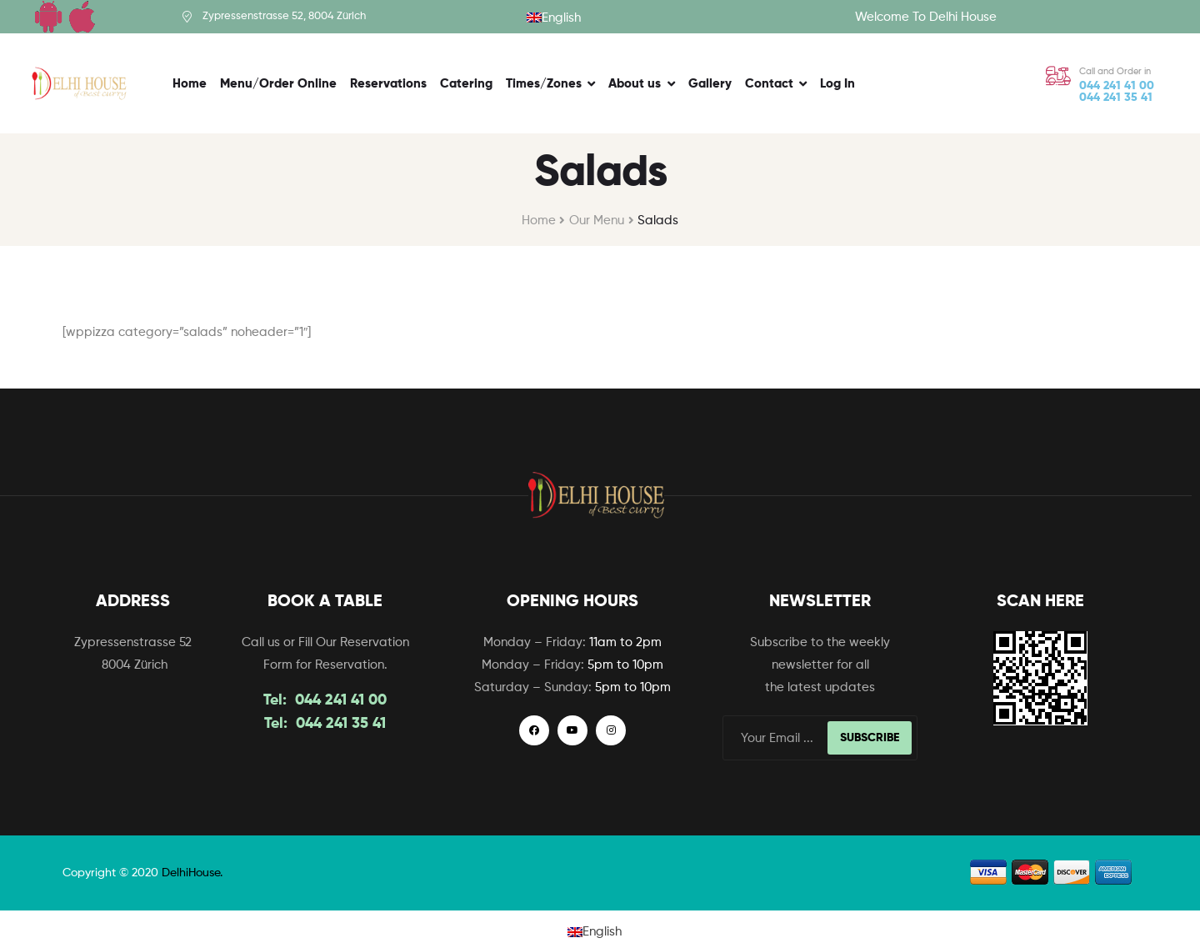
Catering (466, 84)
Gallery (710, 84)
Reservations (388, 84)
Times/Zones (544, 84)
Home (189, 84)
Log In (837, 84)
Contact (769, 84)
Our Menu (596, 220)
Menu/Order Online (278, 84)
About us (634, 84)
